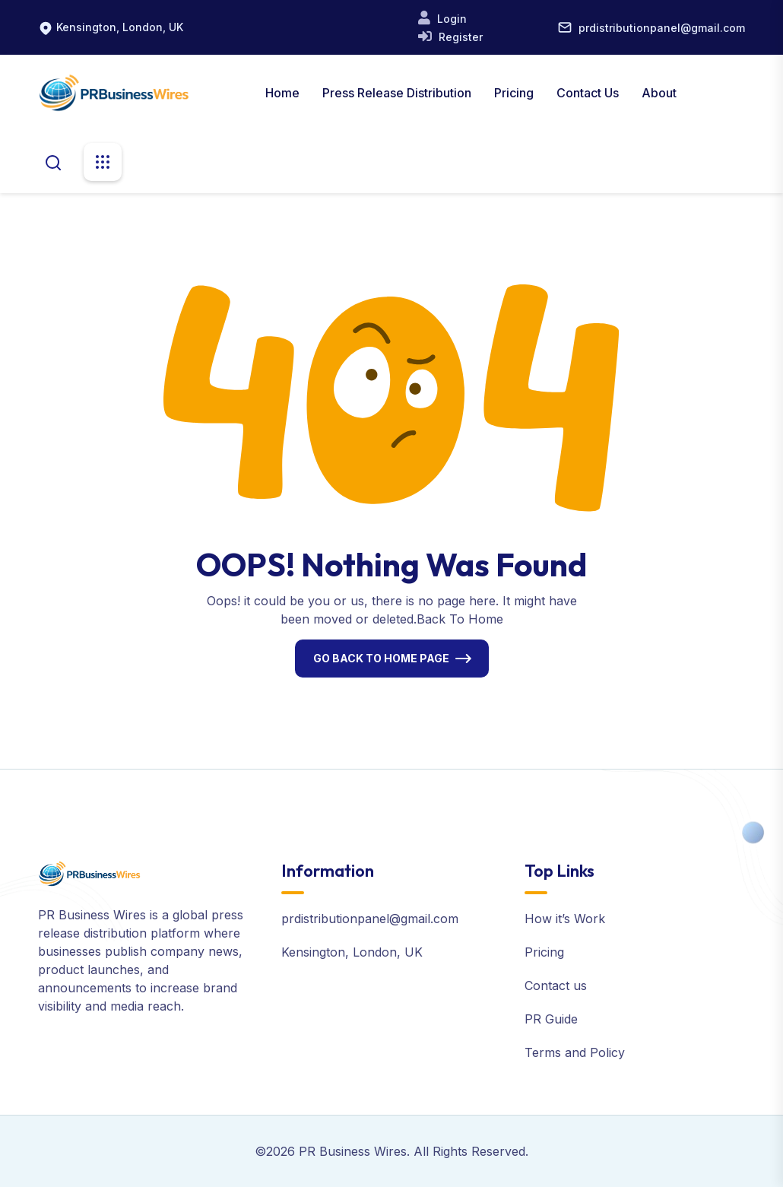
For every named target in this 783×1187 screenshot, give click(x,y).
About (659, 92)
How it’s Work (565, 918)
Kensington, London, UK (119, 27)
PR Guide (551, 1019)
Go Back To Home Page (381, 658)
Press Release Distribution (396, 92)
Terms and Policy (575, 1052)
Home (282, 92)
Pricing (514, 92)
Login (450, 18)
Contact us (556, 985)
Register (459, 36)
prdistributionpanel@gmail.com (662, 27)
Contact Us (587, 92)
